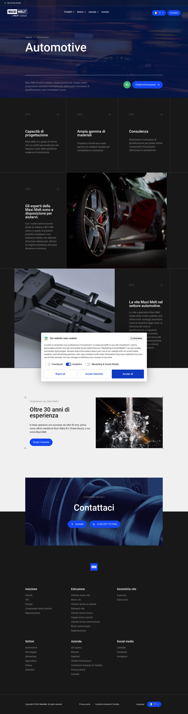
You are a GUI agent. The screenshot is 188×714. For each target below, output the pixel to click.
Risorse (75, 652)
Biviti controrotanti (80, 626)
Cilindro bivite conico (82, 613)
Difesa (28, 665)
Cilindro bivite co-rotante (83, 604)
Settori (80, 12)
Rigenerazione (32, 613)
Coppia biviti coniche (82, 617)
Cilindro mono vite (80, 595)
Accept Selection (94, 374)
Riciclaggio (31, 652)
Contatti (105, 12)
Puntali (29, 604)
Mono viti (76, 599)
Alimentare (30, 656)
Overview (136, 338)
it (157, 13)
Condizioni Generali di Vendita (86, 665)
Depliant (75, 656)
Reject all (60, 374)
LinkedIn (121, 647)
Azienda (92, 12)
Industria (29, 669)
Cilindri (28, 595)
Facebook (122, 652)
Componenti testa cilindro (38, 608)
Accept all (128, 374)
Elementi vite (77, 608)
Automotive (31, 647)
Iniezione (31, 589)
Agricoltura (31, 660)
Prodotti (68, 12)
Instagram (122, 656)
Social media (125, 641)
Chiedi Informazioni (81, 660)
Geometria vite (126, 589)
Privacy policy (78, 669)
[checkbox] (53, 364)
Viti (27, 599)
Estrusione (78, 589)
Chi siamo (76, 647)
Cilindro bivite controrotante (85, 621)
